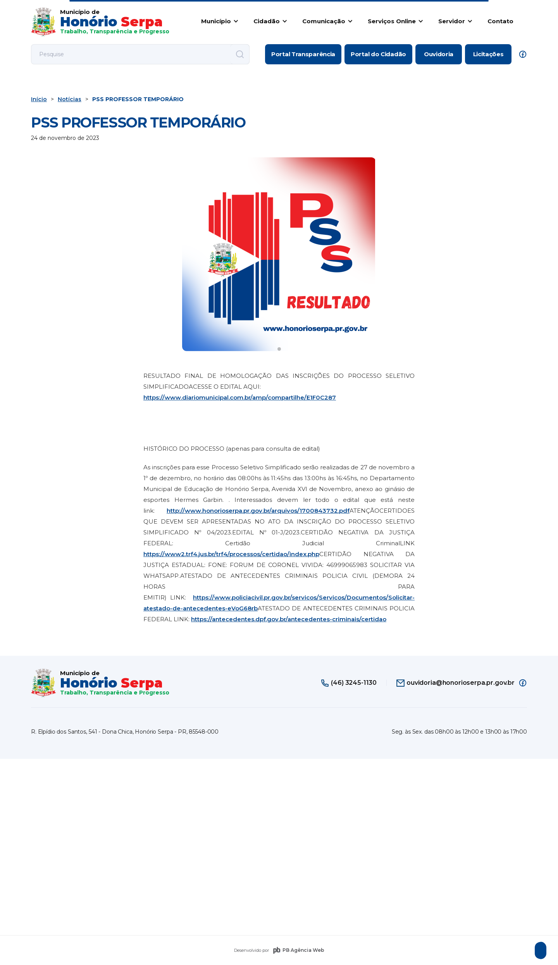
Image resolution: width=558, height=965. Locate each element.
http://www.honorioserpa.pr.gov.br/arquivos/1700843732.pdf (258, 510)
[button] (218, 21)
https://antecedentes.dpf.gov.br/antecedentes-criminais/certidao (288, 619)
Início (39, 99)
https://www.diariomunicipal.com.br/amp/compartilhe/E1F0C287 (239, 397)
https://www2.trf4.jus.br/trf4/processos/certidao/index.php (231, 554)
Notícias (69, 99)
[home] (100, 21)
